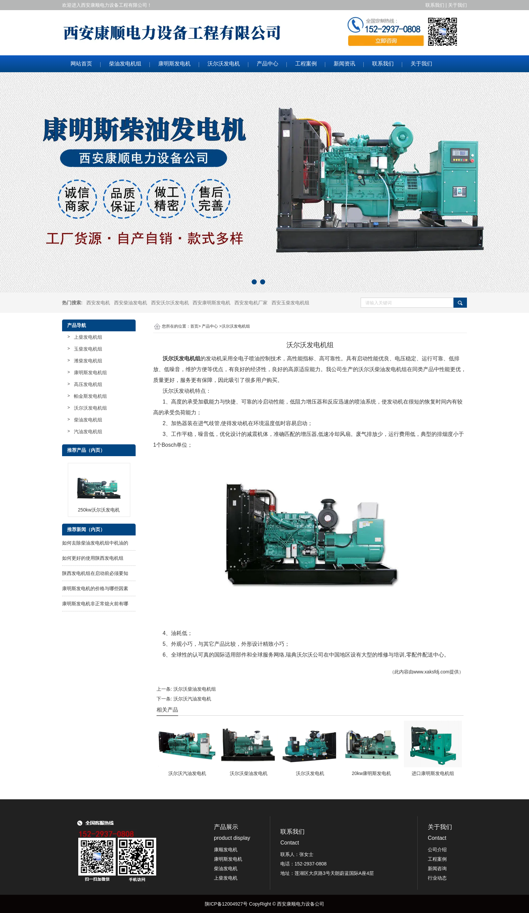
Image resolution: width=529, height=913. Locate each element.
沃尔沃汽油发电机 (192, 698)
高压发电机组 (88, 384)
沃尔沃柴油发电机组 (194, 689)
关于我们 (421, 63)
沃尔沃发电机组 (90, 408)
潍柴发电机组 (88, 360)
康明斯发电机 (174, 63)
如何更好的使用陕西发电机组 (92, 558)
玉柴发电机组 (88, 349)
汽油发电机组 (88, 431)
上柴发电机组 (88, 337)
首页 (194, 326)
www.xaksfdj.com (431, 671)
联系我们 (383, 63)
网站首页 (81, 63)
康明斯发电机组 (90, 372)
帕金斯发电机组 (90, 396)
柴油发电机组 (125, 63)
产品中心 (267, 63)
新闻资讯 (344, 63)
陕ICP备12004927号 (226, 904)
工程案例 (306, 63)
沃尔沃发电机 (223, 63)
